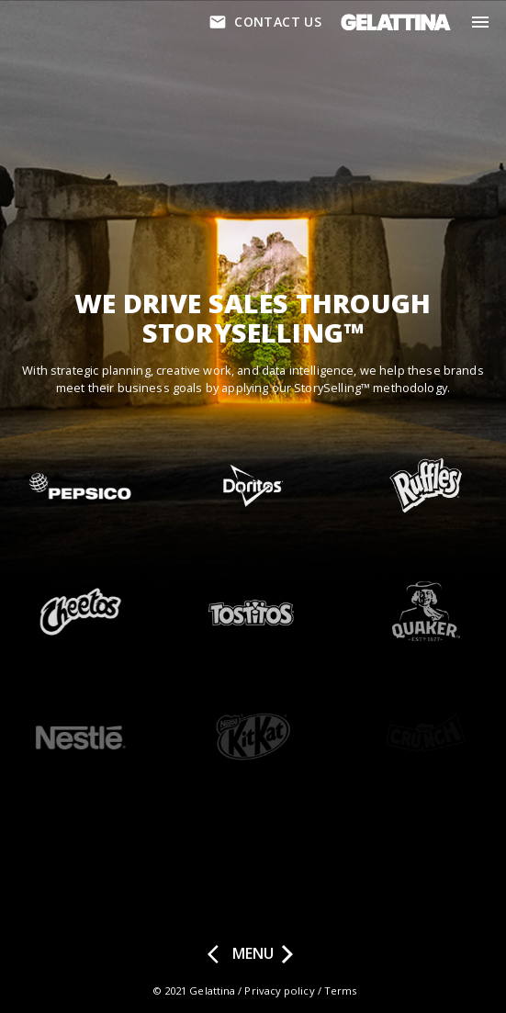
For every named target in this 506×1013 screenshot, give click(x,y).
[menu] (480, 22)
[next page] (287, 954)
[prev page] (218, 954)
